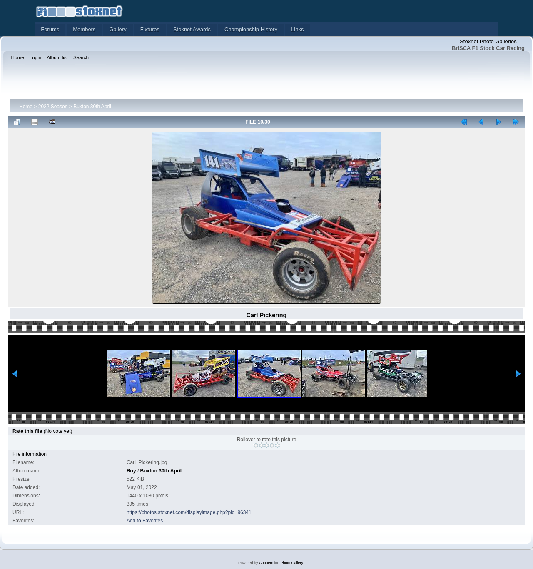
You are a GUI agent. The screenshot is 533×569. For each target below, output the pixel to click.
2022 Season (53, 106)
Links (297, 29)
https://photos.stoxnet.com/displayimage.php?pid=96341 (189, 512)
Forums (50, 29)
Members (84, 29)
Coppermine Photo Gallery (281, 563)
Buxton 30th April (92, 106)
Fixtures (149, 29)
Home (25, 106)
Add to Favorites (145, 521)
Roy (131, 471)
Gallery (117, 29)
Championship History (250, 29)
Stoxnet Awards (192, 29)
